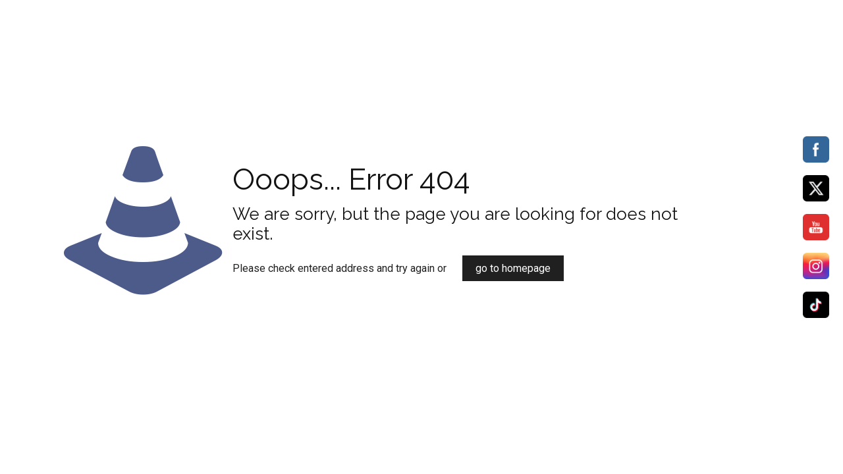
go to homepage (513, 268)
